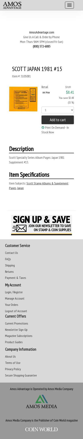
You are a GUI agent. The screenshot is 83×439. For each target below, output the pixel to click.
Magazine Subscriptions (18, 336)
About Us (10, 356)
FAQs (8, 259)
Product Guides (14, 342)
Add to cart (58, 119)
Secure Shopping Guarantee (21, 375)
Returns (9, 272)
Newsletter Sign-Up (16, 330)
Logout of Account (16, 311)
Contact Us (11, 253)
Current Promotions (16, 323)
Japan (20, 188)
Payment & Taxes (15, 278)
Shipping (10, 265)
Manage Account (14, 298)
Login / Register (14, 292)
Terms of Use (12, 363)
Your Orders (11, 305)
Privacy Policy (13, 369)
